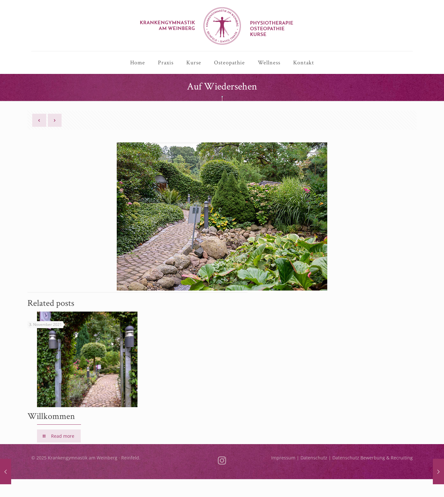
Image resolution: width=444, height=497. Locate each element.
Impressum (283, 458)
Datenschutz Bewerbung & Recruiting (372, 458)
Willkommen (51, 415)
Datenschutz (313, 458)
